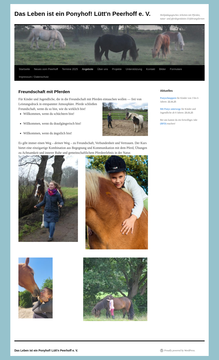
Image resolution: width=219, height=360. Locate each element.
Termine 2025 (70, 69)
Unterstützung (134, 69)
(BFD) (163, 123)
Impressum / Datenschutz (34, 76)
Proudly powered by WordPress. (179, 350)
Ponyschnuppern (168, 98)
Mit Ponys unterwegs (170, 109)
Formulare (176, 69)
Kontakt (150, 69)
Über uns (102, 69)
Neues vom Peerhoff (46, 69)
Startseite (24, 69)
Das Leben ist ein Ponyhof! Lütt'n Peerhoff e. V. (82, 13)
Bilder (162, 69)
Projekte (117, 69)
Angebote (87, 69)
